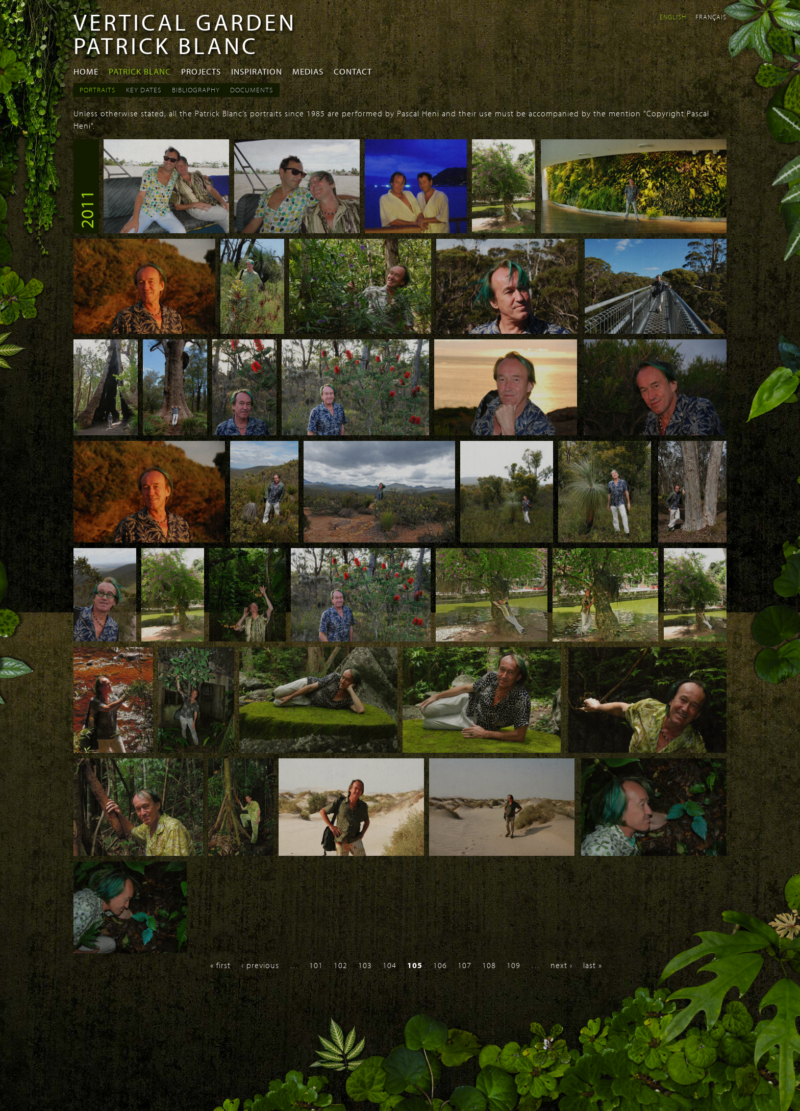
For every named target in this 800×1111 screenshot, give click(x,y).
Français (711, 17)
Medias (307, 71)
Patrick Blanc (140, 71)
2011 (86, 209)
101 (316, 965)
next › (561, 965)
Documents (251, 89)
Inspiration (256, 71)
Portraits (98, 89)
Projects (201, 71)
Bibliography (196, 89)
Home (85, 71)
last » (592, 965)
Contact (353, 71)
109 (513, 965)
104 (389, 965)
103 (365, 965)
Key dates (144, 89)
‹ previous (260, 965)
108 (489, 965)
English (673, 17)
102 (340, 965)
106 (440, 965)
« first (220, 965)
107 (464, 965)
